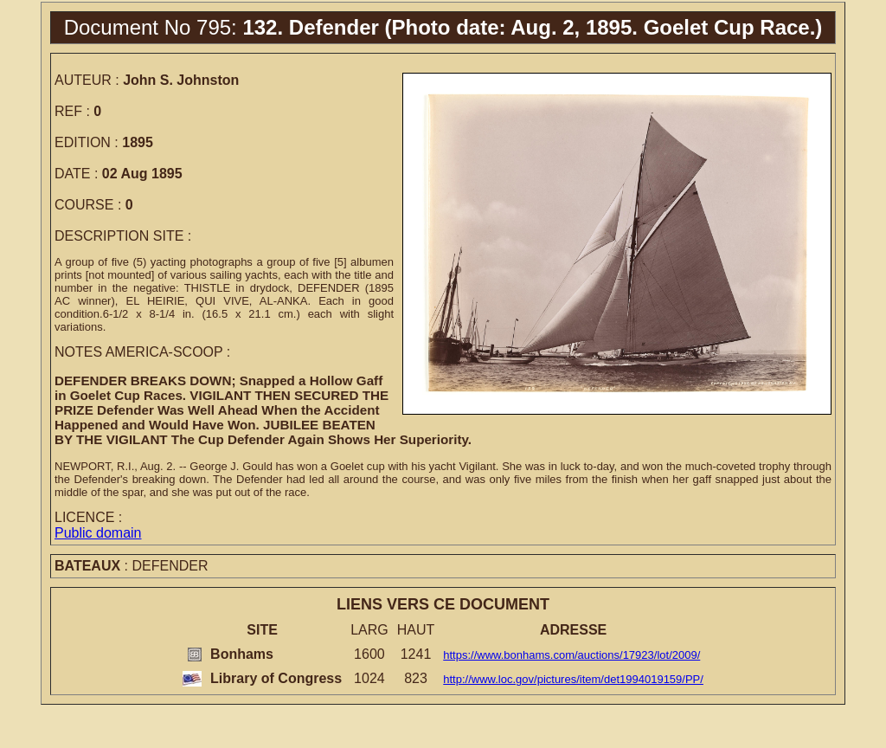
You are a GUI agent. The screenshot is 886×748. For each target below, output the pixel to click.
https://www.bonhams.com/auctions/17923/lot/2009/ (571, 654)
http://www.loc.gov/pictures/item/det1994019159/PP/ (573, 679)
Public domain (98, 533)
